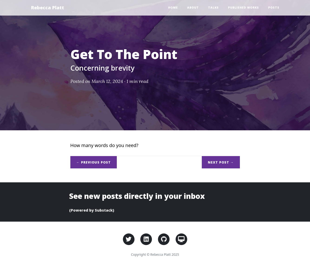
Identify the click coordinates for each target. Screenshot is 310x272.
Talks (213, 8)
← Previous (93, 162)
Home (173, 8)
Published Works (243, 8)
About (193, 8)
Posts (273, 8)
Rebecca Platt (47, 7)
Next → (221, 162)
